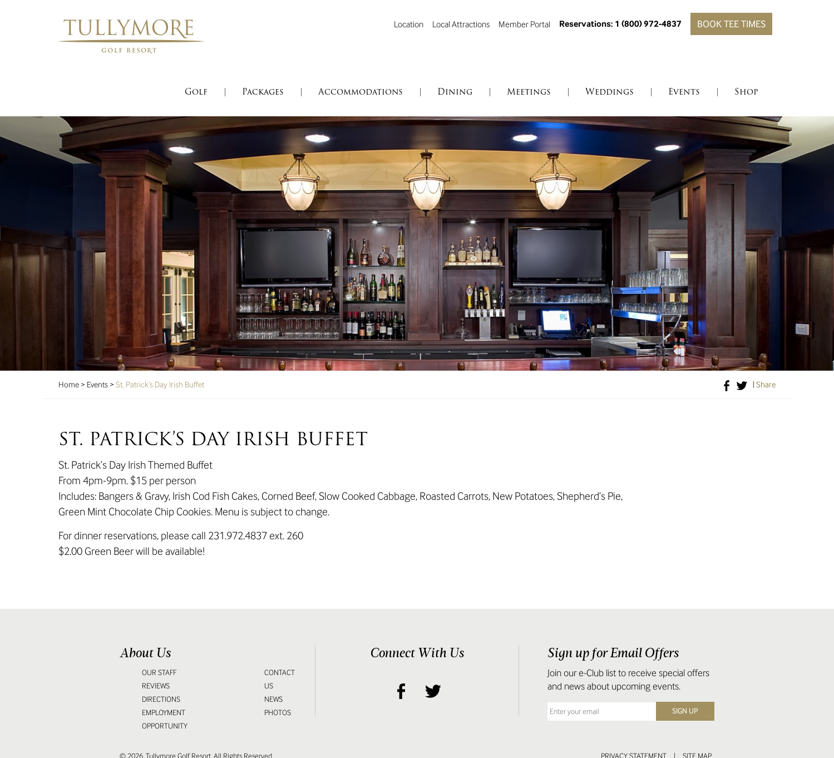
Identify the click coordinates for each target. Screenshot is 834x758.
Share (766, 384)
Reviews (156, 686)
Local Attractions (461, 24)
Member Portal (524, 24)
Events (97, 384)
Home (68, 384)
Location (408, 24)
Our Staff (159, 672)
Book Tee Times (731, 23)
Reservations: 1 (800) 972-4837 (620, 23)
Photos (277, 712)
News (273, 699)
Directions (161, 699)
